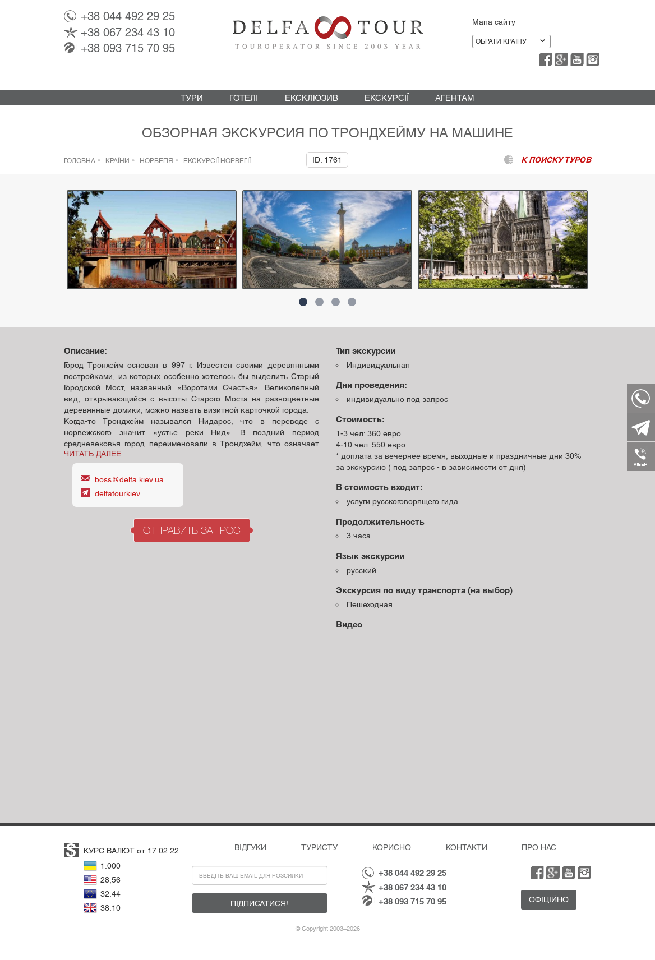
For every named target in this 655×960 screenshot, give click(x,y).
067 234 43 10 (128, 32)
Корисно (391, 847)
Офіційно (549, 899)
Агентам (454, 98)
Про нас (539, 847)
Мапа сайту (493, 21)
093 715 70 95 (128, 48)
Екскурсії (387, 98)
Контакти (466, 847)
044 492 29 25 (128, 16)
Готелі (243, 98)
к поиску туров (556, 159)
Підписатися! (259, 903)
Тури (192, 98)
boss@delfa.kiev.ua (129, 479)
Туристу (319, 847)
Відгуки (250, 847)
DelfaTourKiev (117, 493)
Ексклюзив (311, 98)
